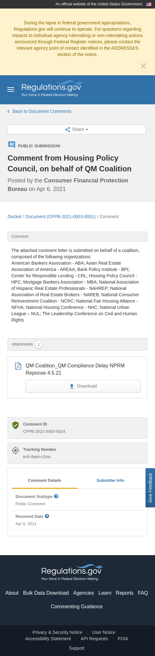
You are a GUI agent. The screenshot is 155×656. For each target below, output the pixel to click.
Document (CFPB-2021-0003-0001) (60, 216)
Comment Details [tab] (44, 480)
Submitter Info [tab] (110, 480)
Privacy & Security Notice (57, 632)
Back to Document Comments (39, 111)
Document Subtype (37, 497)
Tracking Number (39, 449)
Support (76, 648)
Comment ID (35, 424)
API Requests (94, 638)
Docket (15, 216)
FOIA (123, 638)
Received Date (33, 516)
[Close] (143, 65)
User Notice (103, 632)
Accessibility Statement (48, 638)
